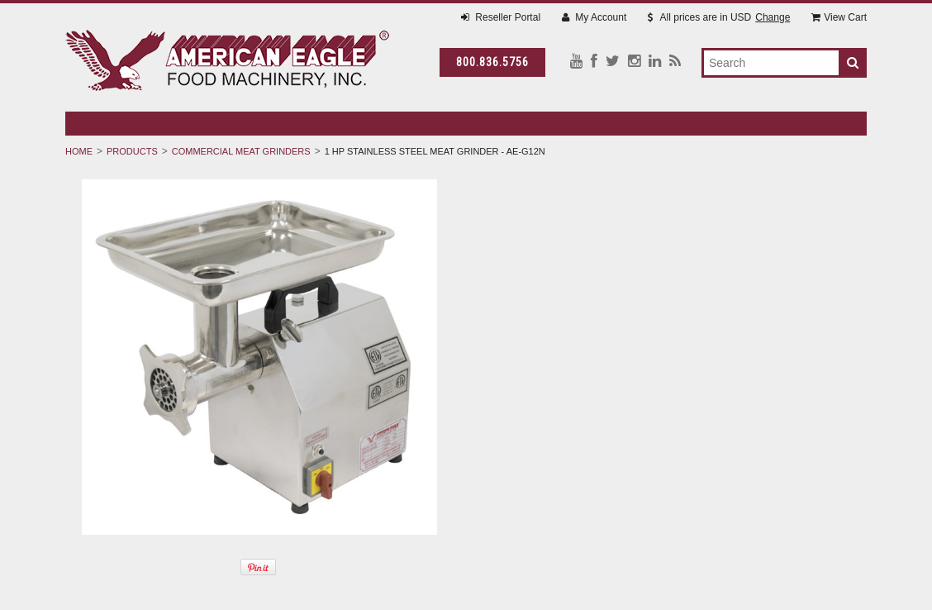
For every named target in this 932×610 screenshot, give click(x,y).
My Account (594, 17)
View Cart (839, 17)
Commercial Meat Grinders (241, 151)
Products (132, 151)
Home (79, 151)
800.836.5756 (492, 62)
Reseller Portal (500, 17)
